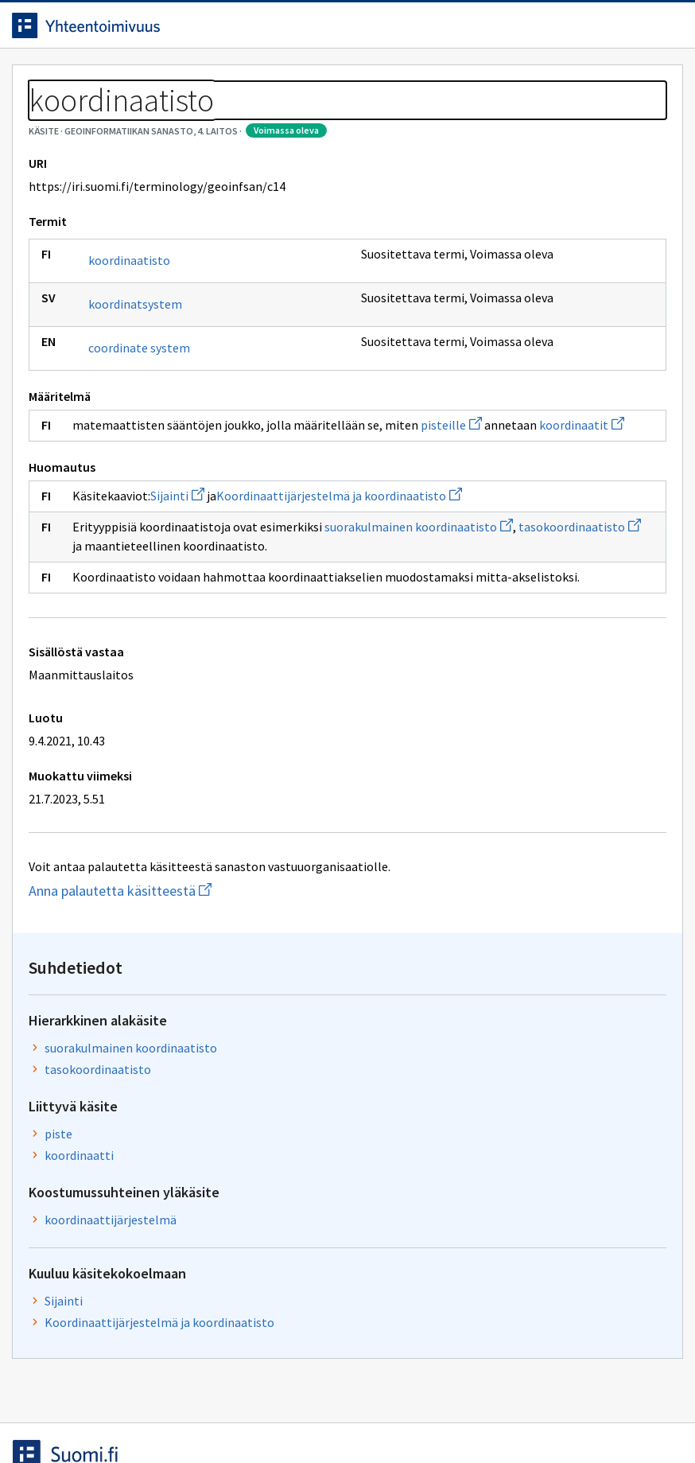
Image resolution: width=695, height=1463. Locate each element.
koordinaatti (526, 376)
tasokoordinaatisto (249, 656)
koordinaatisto (141, 332)
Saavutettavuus (333, 1417)
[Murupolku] (347, 119)
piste (505, 355)
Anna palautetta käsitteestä (212, 1039)
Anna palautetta (79, 1417)
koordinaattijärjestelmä (557, 460)
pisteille (150, 516)
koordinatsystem (147, 376)
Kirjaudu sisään (629, 31)
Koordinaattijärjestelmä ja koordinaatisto (564, 571)
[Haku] (403, 31)
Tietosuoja (207, 1417)
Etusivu (50, 81)
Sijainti (189, 587)
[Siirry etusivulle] (98, 31)
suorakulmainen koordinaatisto (535, 261)
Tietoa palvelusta (253, 81)
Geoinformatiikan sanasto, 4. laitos (189, 119)
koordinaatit (281, 516)
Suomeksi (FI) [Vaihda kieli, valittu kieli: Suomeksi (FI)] (491, 31)
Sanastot (49, 119)
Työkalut (138, 81)
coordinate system (151, 420)
